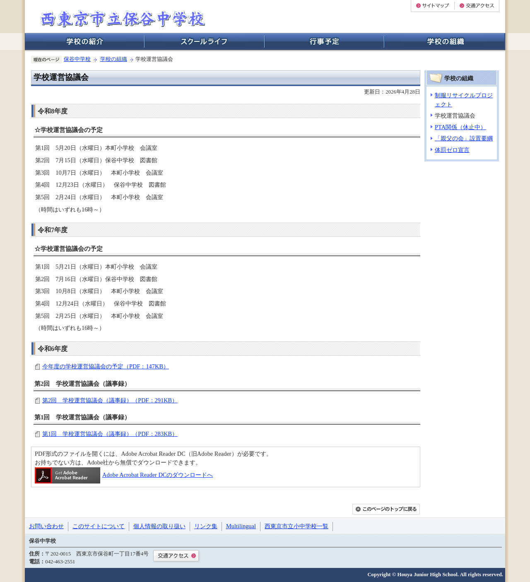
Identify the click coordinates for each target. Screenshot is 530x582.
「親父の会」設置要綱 (464, 138)
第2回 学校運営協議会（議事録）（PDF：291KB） (110, 400)
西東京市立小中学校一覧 (296, 526)
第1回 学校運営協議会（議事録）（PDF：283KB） (110, 433)
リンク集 (205, 526)
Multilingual (241, 526)
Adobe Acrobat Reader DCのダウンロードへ (124, 474)
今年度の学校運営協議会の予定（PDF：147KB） (105, 366)
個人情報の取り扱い (159, 526)
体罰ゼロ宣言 (452, 150)
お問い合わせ (46, 526)
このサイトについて (98, 526)
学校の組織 (113, 59)
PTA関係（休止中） (460, 127)
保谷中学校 (77, 59)
